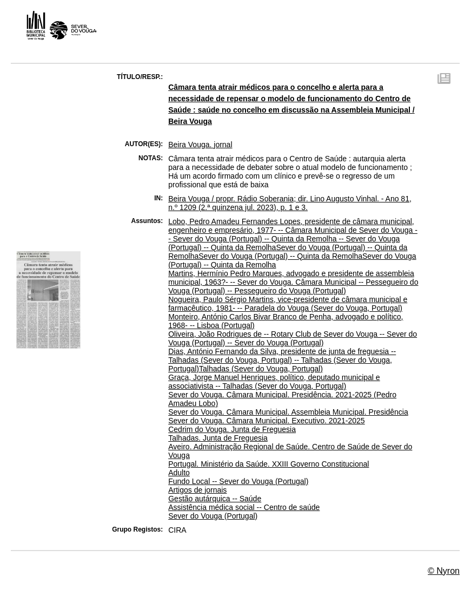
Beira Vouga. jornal (200, 144)
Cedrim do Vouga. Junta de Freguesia (232, 429)
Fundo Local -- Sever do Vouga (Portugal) (238, 481)
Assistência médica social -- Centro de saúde (244, 507)
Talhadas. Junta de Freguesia (218, 438)
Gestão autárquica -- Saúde (214, 498)
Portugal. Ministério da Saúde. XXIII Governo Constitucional (268, 464)
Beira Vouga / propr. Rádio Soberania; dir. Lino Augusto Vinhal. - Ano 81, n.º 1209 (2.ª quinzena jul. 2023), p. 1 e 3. (290, 203)
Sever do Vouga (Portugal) (212, 516)
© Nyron (444, 570)
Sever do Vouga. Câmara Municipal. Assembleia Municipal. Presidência (288, 412)
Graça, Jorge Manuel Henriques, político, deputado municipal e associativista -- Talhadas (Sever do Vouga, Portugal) (274, 381)
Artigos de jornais (197, 490)
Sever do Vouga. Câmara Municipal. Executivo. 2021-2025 (266, 420)
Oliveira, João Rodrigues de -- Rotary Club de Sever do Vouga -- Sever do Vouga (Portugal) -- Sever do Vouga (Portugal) (292, 338)
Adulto (179, 472)
